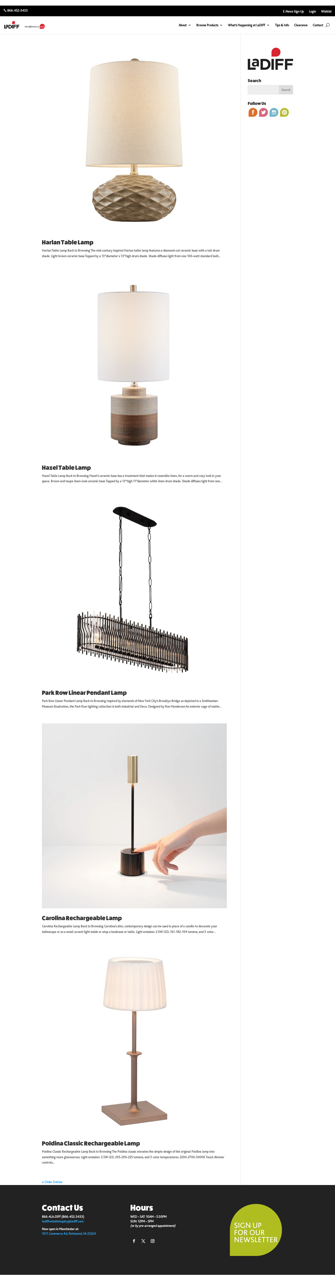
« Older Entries (52, 1182)
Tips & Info (282, 25)
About (183, 25)
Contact (318, 25)
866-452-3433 (17, 10)
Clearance (301, 25)
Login (312, 11)
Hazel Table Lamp (66, 467)
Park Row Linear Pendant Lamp (84, 692)
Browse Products (207, 25)
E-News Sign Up (293, 11)
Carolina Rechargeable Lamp (82, 918)
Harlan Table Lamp (68, 242)
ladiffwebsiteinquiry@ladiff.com (63, 1221)
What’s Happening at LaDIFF (246, 25)
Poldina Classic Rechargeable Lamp (91, 1143)
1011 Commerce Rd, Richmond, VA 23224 (69, 1233)
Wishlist (326, 11)
